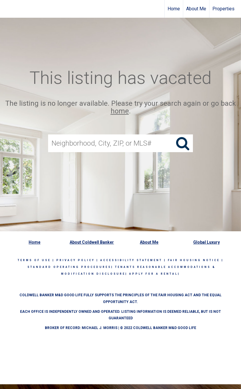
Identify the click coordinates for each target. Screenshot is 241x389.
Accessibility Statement (131, 260)
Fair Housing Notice (194, 260)
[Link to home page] (7, 9)
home (120, 111)
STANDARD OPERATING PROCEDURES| (70, 267)
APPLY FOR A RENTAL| (154, 273)
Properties (223, 9)
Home (174, 9)
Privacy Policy (75, 260)
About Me (196, 9)
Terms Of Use (34, 260)
